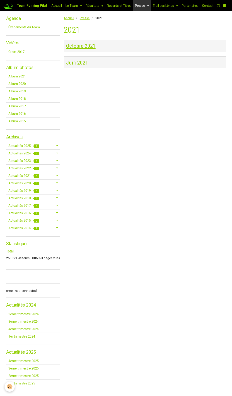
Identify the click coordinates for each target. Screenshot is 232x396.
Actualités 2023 (23, 161)
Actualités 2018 (23, 198)
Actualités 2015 (23, 221)
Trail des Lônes (164, 5)
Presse (140, 5)
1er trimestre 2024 (21, 336)
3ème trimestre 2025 (23, 368)
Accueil (56, 5)
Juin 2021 (77, 62)
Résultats (93, 5)
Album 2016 (17, 113)
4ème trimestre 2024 (23, 329)
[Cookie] (10, 387)
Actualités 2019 (23, 191)
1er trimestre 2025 (21, 383)
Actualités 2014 (23, 228)
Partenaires (190, 5)
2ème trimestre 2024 (23, 314)
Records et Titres (119, 5)
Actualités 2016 (23, 213)
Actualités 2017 (23, 206)
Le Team (72, 5)
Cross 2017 (16, 52)
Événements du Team (24, 27)
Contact (207, 5)
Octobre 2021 (81, 46)
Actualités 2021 (23, 176)
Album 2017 (17, 106)
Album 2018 (17, 99)
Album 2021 (17, 76)
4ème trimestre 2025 (23, 361)
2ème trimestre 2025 (23, 376)
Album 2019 (17, 91)
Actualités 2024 (23, 153)
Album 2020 (17, 84)
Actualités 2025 (23, 146)
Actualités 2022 (23, 168)
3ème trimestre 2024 (23, 321)
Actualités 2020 (23, 183)
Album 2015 (17, 121)
